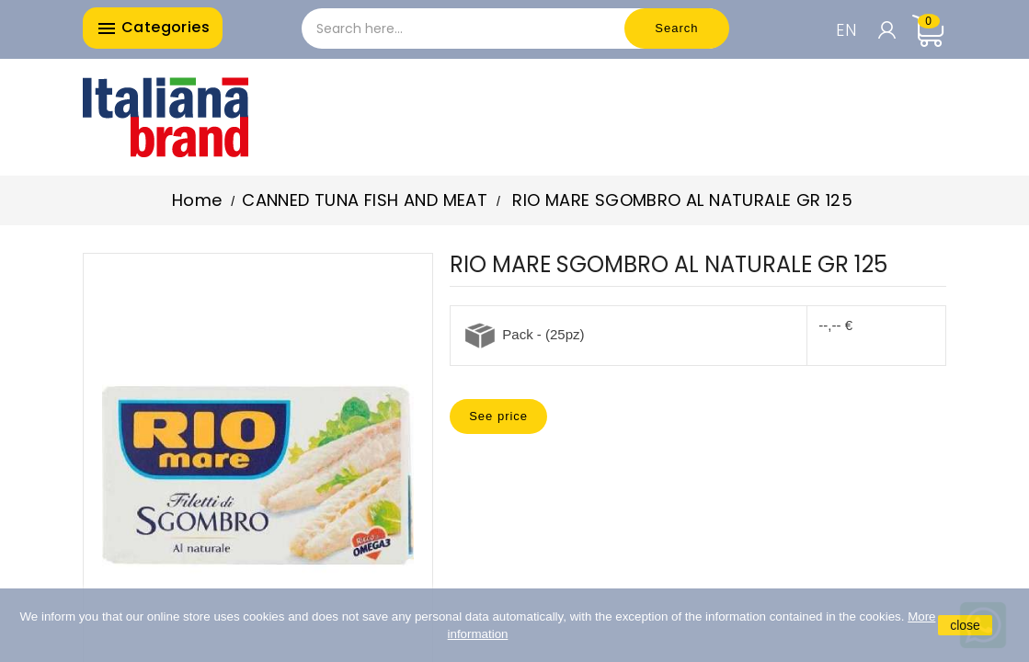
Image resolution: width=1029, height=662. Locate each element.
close (965, 625)
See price (498, 416)
